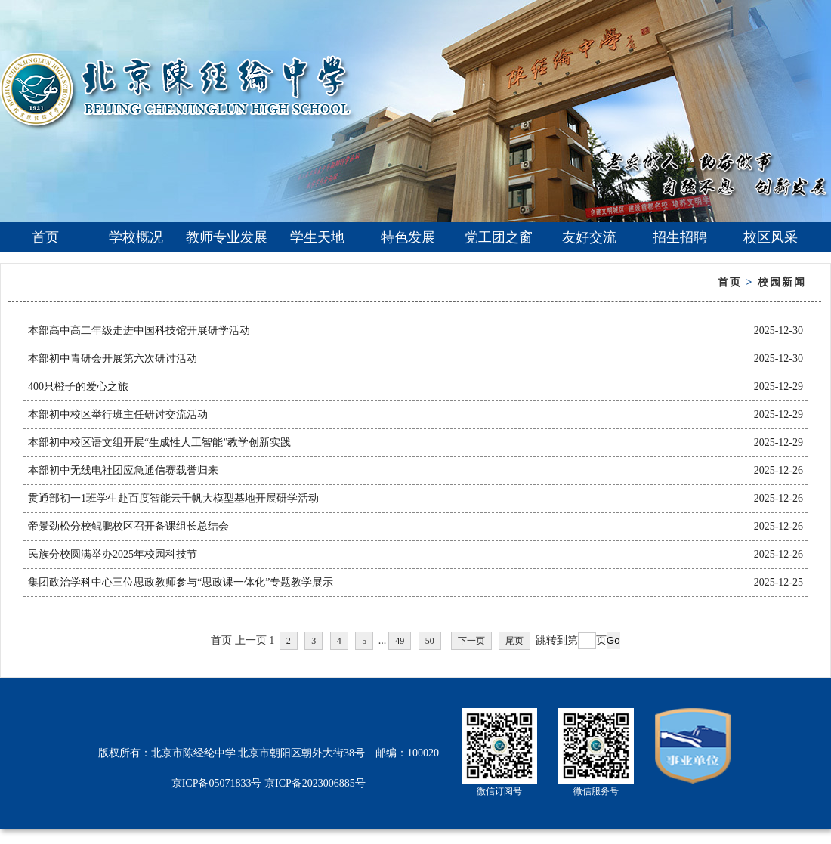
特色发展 (408, 237)
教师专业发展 (226, 237)
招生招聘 (680, 237)
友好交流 (589, 237)
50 (429, 640)
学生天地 (317, 237)
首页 (45, 237)
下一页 (471, 640)
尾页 (514, 640)
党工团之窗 (499, 237)
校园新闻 (782, 282)
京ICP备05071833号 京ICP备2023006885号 (268, 783)
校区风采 (770, 237)
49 (399, 640)
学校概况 (136, 237)
